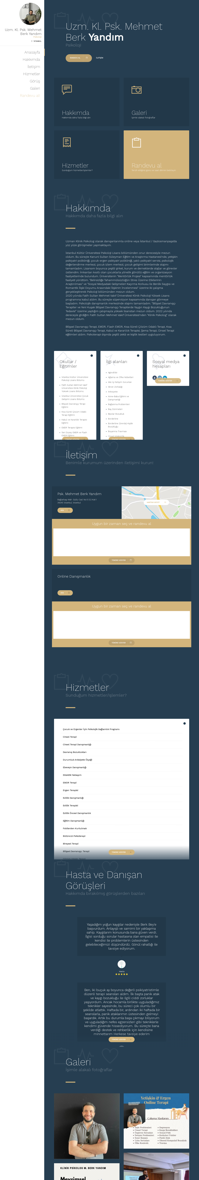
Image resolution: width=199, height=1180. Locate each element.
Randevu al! (30, 95)
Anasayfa (32, 52)
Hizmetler (31, 74)
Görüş (35, 81)
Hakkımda (31, 59)
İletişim (34, 66)
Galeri (35, 88)
